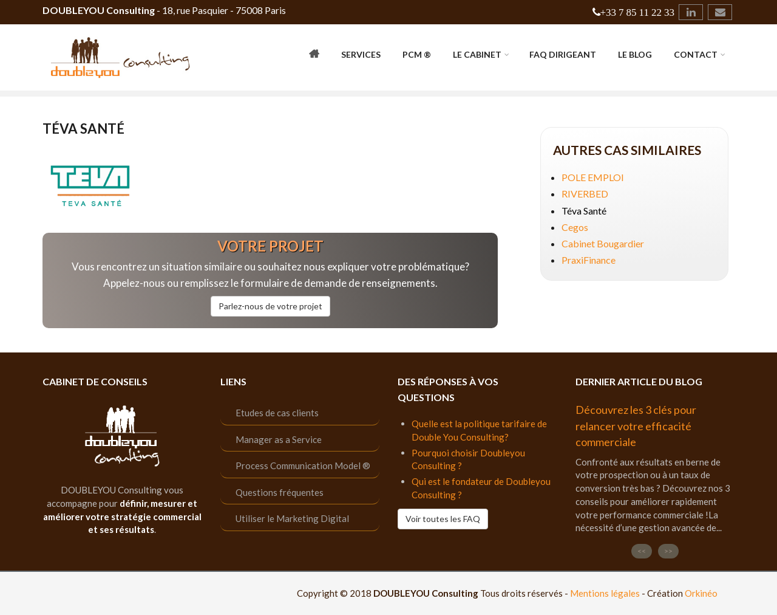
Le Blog (635, 54)
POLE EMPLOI (593, 177)
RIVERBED (585, 193)
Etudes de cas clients (277, 412)
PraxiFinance (589, 260)
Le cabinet (477, 54)
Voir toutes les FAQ (442, 519)
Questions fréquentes (280, 492)
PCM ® (416, 54)
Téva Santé (584, 210)
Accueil (314, 56)
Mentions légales (605, 593)
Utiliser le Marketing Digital (292, 518)
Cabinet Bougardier (603, 243)
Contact (696, 54)
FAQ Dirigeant (562, 54)
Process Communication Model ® (303, 465)
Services (361, 54)
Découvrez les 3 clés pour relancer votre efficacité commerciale (635, 425)
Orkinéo (701, 593)
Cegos (575, 227)
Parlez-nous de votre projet (270, 306)
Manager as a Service (279, 439)
